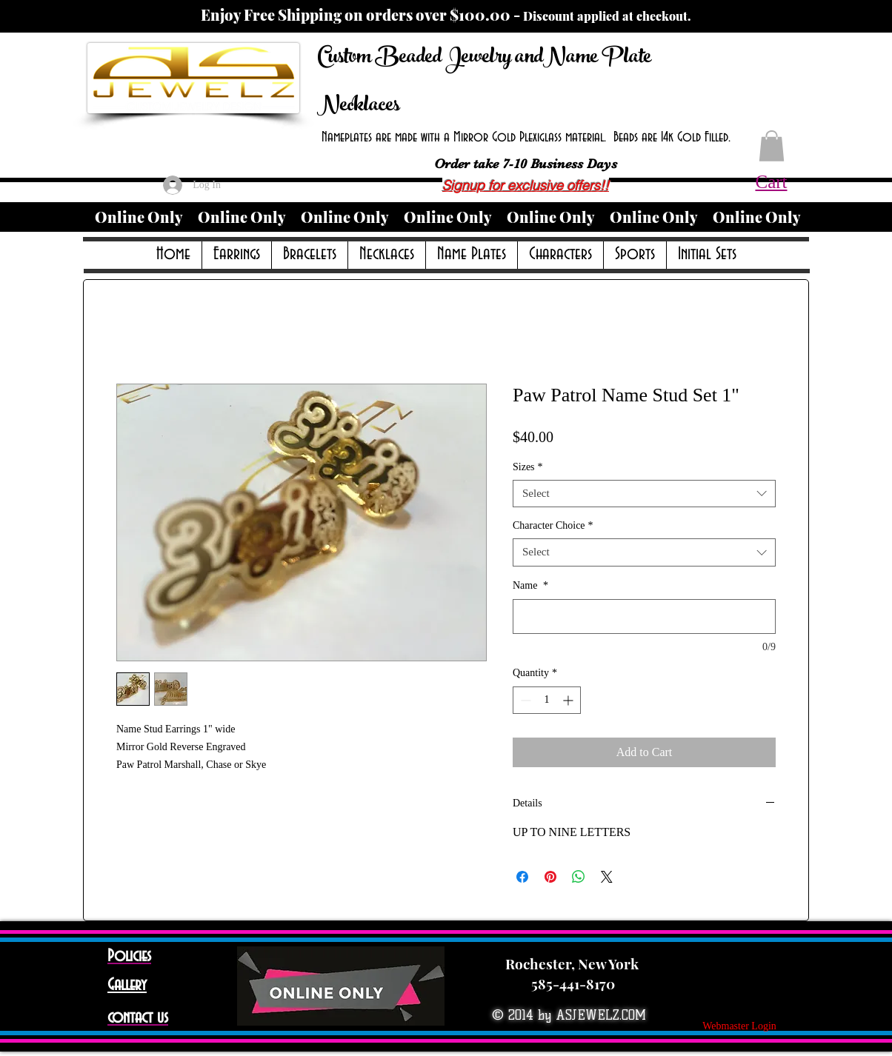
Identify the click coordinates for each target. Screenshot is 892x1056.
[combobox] (644, 494)
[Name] (644, 616)
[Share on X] (607, 877)
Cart (771, 182)
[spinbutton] (546, 700)
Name (530, 585)
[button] (772, 145)
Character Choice (553, 525)
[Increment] (569, 700)
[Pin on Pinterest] (550, 877)
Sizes (528, 466)
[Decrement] (524, 700)
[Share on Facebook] (522, 877)
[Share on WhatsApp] (579, 877)
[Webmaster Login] (739, 1026)
